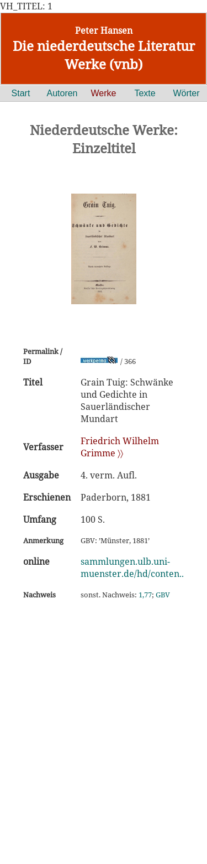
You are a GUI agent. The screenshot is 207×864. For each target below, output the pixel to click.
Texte (144, 93)
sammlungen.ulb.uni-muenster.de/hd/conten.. (132, 567)
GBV (163, 595)
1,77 (145, 595)
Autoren (61, 93)
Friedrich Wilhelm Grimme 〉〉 (120, 447)
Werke (103, 93)
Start (21, 93)
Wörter (186, 93)
